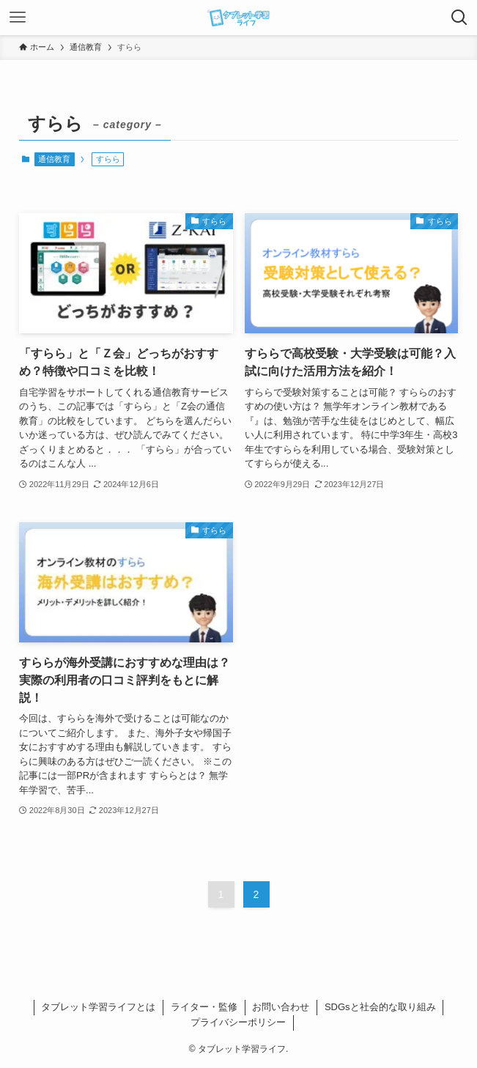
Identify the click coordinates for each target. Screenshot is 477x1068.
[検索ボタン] (459, 17)
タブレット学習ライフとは (98, 1006)
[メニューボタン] (17, 17)
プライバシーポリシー (238, 1022)
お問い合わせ (280, 1006)
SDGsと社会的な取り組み (380, 1006)
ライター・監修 (204, 1006)
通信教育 (54, 159)
